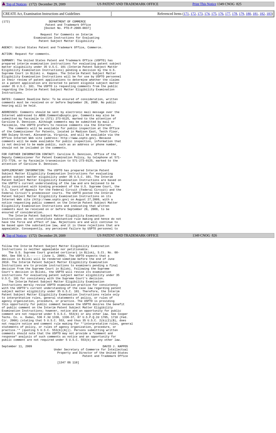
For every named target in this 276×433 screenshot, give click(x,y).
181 (255, 14)
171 (186, 14)
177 (227, 14)
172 (193, 14)
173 (200, 14)
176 (220, 14)
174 (207, 14)
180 (248, 14)
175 (213, 14)
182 (262, 14)
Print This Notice (204, 4)
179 (241, 14)
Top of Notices (14, 4)
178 (234, 14)
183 (269, 14)
